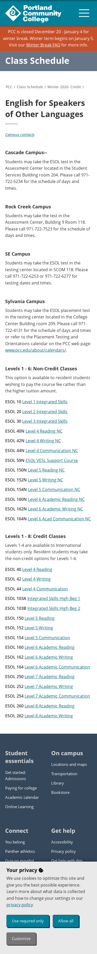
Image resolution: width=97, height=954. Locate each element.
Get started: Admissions (15, 775)
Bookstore (60, 792)
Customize (21, 938)
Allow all (65, 920)
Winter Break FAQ (43, 45)
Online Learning (19, 806)
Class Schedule (37, 60)
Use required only (28, 920)
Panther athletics (20, 851)
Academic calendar (22, 797)
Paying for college (21, 788)
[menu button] (84, 13)
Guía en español (19, 860)
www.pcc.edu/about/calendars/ (35, 350)
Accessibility (62, 841)
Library (57, 783)
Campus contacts (19, 134)
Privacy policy (63, 851)
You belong (15, 841)
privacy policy (19, 905)
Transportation (64, 773)
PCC (9, 86)
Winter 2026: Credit (64, 86)
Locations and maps (69, 764)
